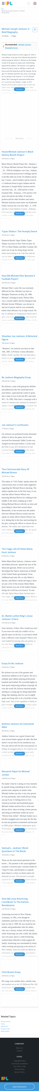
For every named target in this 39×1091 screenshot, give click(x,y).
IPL (3, 9)
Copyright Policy (19, 1061)
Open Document (19, 1086)
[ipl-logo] (9, 4)
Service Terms (19, 1072)
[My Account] (35, 4)
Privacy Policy (19, 1069)
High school (4, 1026)
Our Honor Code (19, 1066)
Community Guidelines (19, 1064)
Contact (19, 1051)
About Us (19, 1048)
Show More (19, 89)
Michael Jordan (5, 1029)
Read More (19, 214)
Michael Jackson (6, 1021)
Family (3, 1024)
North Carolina (5, 1031)
